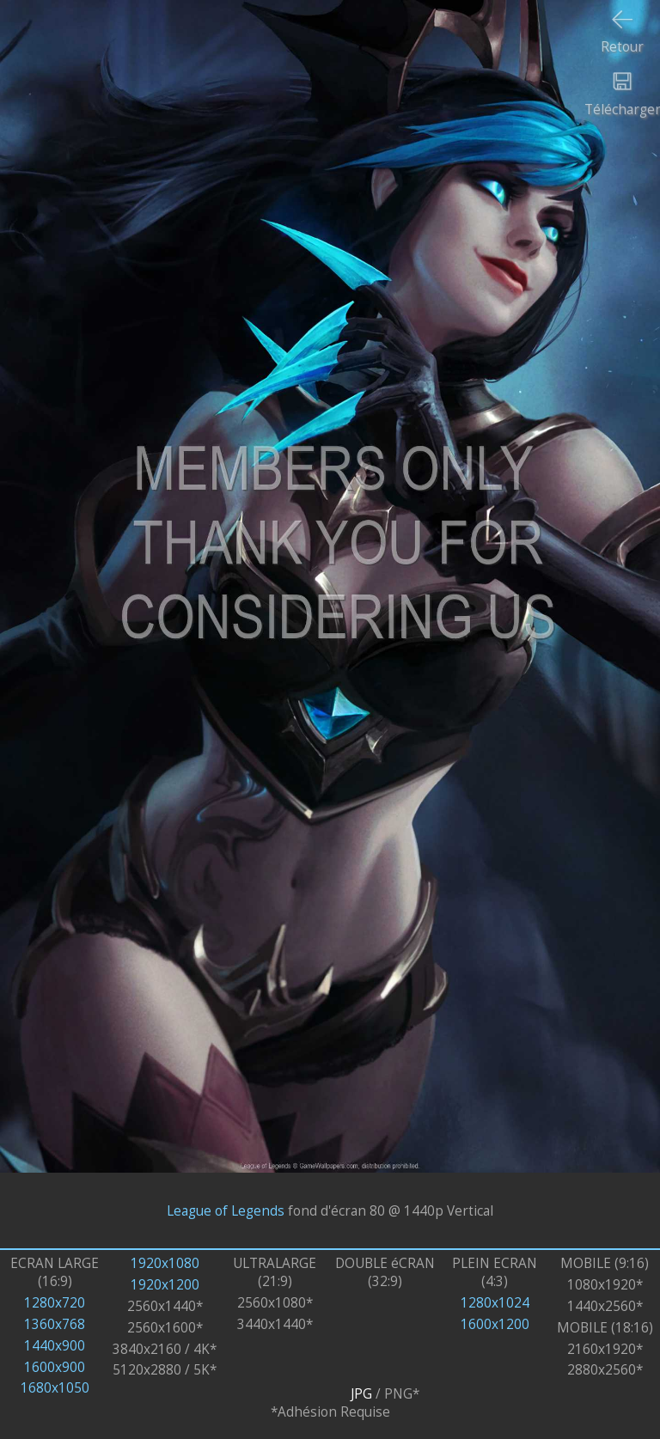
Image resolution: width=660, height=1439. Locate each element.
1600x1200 (495, 1324)
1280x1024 (495, 1303)
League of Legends (225, 1211)
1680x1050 (55, 1388)
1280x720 (54, 1303)
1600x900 (54, 1367)
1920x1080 (165, 1263)
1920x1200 (165, 1285)
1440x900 (54, 1346)
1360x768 (54, 1324)
